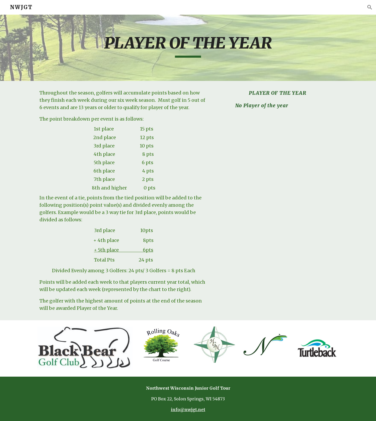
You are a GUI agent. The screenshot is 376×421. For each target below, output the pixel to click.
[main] (188, 47)
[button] (369, 7)
